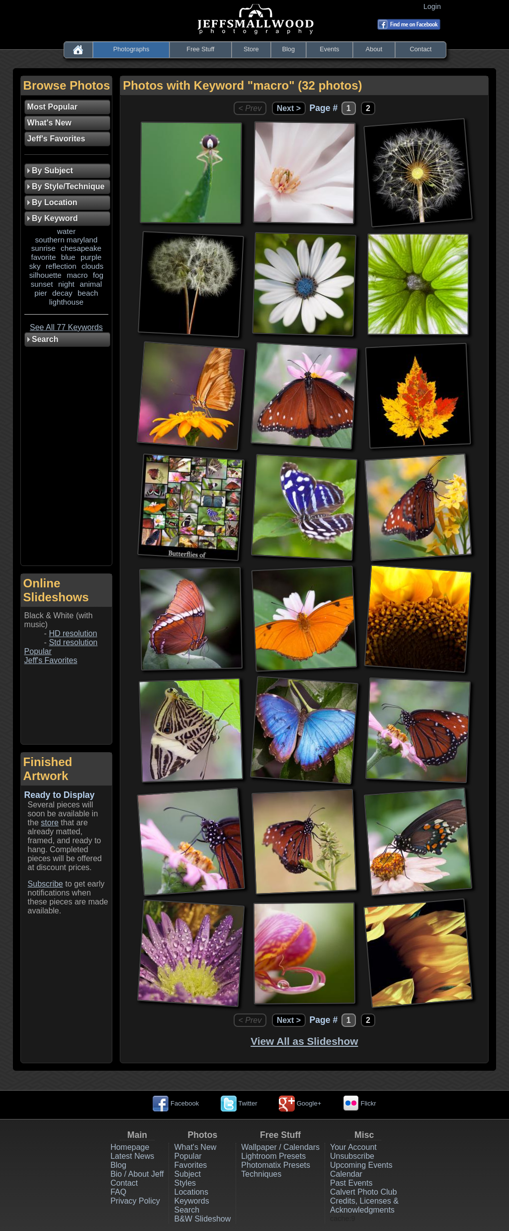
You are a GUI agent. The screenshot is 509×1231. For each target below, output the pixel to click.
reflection (61, 266)
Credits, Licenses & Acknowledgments (364, 1205)
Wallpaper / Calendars (280, 1147)
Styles (185, 1183)
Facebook (176, 1103)
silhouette (45, 275)
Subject (187, 1174)
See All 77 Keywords (66, 327)
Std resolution (73, 642)
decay (62, 293)
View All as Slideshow (304, 1041)
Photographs (131, 49)
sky (35, 266)
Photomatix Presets (275, 1165)
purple (91, 257)
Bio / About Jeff (137, 1174)
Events (329, 49)
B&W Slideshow (202, 1219)
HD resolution (73, 633)
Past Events (351, 1183)
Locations (191, 1192)
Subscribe (45, 884)
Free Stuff (200, 49)
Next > (289, 108)
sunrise (43, 248)
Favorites (190, 1165)
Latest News (132, 1156)
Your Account (353, 1147)
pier (40, 293)
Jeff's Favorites (51, 660)
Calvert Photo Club (363, 1192)
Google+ (300, 1103)
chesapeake (81, 248)
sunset (42, 284)
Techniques (261, 1174)
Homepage (129, 1147)
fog (98, 275)
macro (77, 275)
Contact (420, 49)
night (66, 284)
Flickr (359, 1103)
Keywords (191, 1201)
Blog (288, 49)
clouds (92, 266)
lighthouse (66, 302)
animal (91, 284)
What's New (195, 1147)
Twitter (239, 1103)
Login (434, 6)
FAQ (118, 1192)
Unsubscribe (352, 1156)
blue (68, 257)
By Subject (50, 170)
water (66, 231)
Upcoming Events (361, 1165)
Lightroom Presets (273, 1156)
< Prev (250, 108)
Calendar (346, 1174)
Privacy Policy (135, 1201)
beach (88, 293)
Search (186, 1210)
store (50, 822)
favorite (43, 257)
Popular (38, 651)
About (374, 49)
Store (251, 49)
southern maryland (66, 239)
